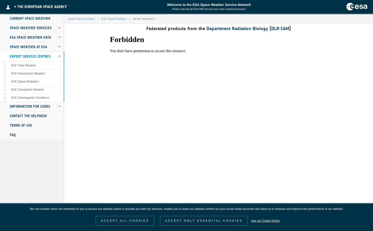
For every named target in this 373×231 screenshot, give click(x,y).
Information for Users (30, 106)
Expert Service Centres (30, 56)
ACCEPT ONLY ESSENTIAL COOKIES (204, 220)
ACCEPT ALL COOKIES (125, 220)
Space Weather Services (31, 28)
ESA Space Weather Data (30, 37)
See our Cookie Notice (265, 220)
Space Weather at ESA (28, 47)
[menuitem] (32, 18)
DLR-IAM (280, 28)
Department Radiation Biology (237, 28)
